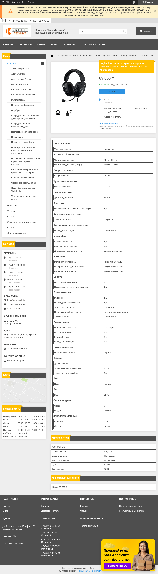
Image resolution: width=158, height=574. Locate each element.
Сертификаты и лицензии (21, 222)
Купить (112, 91)
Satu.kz (92, 568)
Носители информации (22, 105)
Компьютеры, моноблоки (23, 94)
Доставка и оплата (94, 44)
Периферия (17, 137)
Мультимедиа (18, 100)
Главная (8, 44)
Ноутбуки (15, 110)
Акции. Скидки (18, 74)
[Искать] (124, 31)
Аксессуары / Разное (21, 79)
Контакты (70, 44)
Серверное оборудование (23, 183)
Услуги (41, 44)
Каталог (25, 44)
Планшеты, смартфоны (22, 142)
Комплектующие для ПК (23, 89)
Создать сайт (18, 2)
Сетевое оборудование (22, 177)
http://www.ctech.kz (16, 300)
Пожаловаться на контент (89, 571)
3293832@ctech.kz (16, 304)
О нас (54, 44)
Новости (12, 205)
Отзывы (11, 227)
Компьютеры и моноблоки (131, 511)
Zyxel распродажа (20, 68)
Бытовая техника (19, 84)
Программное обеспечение (24, 132)
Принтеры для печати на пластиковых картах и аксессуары (23, 150)
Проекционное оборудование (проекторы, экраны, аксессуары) (25, 161)
